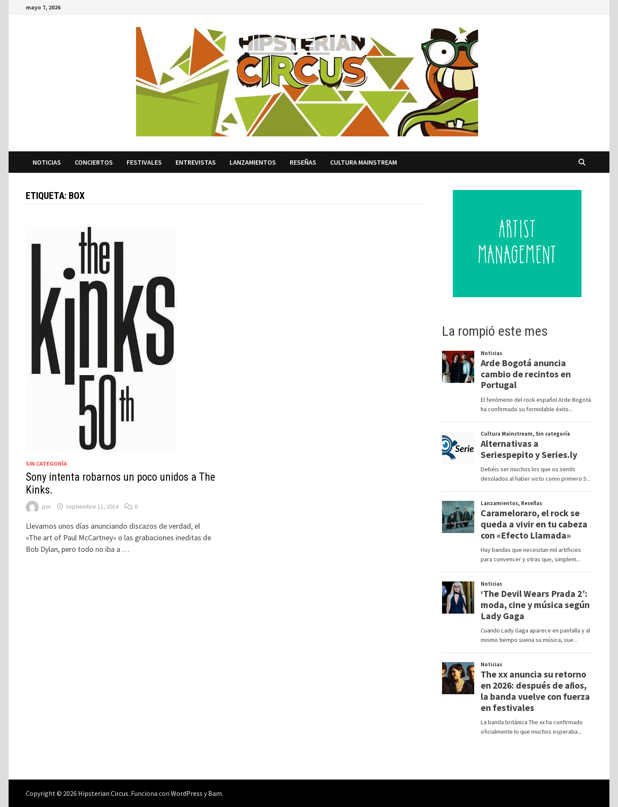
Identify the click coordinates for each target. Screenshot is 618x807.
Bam (215, 793)
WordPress (187, 793)
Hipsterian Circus (103, 793)
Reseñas (303, 162)
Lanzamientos (253, 162)
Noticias (47, 162)
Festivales (144, 162)
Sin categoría (46, 463)
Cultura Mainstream (363, 162)
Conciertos (94, 162)
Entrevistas (196, 162)
